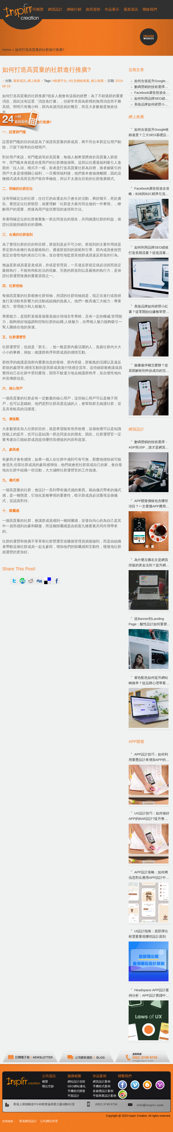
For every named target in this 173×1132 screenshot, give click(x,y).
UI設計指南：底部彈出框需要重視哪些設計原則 (148, 933)
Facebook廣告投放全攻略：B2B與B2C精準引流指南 (149, 191)
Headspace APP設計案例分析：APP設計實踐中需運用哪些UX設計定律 (149, 993)
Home (6, 50)
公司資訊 (49, 1076)
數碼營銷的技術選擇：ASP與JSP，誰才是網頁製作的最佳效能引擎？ (149, 445)
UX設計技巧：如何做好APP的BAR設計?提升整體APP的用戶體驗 (149, 816)
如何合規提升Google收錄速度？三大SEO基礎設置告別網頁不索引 (149, 133)
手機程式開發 (76, 1091)
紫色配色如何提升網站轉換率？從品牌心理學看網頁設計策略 (149, 681)
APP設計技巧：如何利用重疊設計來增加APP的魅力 (149, 757)
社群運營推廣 (16, 276)
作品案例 (99, 1076)
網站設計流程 (76, 1081)
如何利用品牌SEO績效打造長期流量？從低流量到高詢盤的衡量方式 (149, 250)
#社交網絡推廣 (78, 81)
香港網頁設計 (28, 1121)
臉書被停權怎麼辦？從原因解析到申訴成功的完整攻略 (149, 368)
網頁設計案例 (101, 1081)
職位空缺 (48, 1086)
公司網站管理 (49, 1121)
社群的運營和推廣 (16, 541)
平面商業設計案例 (104, 1095)
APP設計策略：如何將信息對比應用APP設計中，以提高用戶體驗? (149, 875)
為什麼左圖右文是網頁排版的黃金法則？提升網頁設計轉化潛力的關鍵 (149, 563)
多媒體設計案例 (103, 1091)
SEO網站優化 (77, 1086)
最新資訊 (19, 81)
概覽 (45, 1081)
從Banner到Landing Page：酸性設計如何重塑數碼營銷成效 (149, 622)
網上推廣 (33, 81)
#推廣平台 (59, 81)
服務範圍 (74, 1076)
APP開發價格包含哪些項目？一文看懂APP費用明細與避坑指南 (149, 504)
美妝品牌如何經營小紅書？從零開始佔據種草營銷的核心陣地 (149, 309)
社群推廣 (38, 96)
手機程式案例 (101, 1086)
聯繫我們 (125, 1076)
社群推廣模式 (103, 179)
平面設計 (73, 1095)
